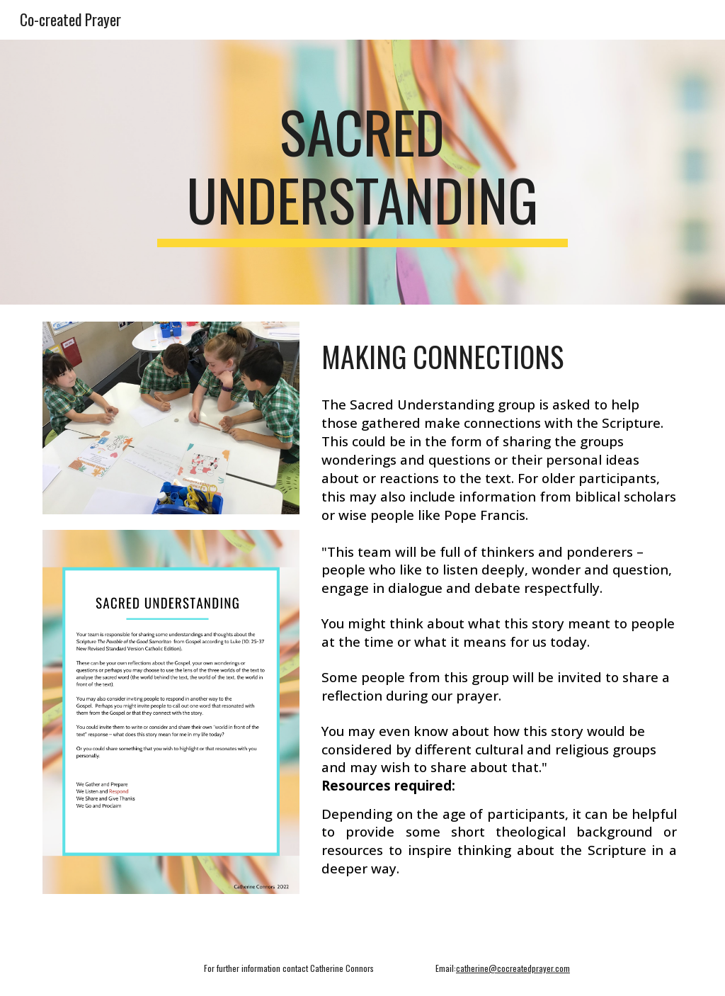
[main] (362, 172)
